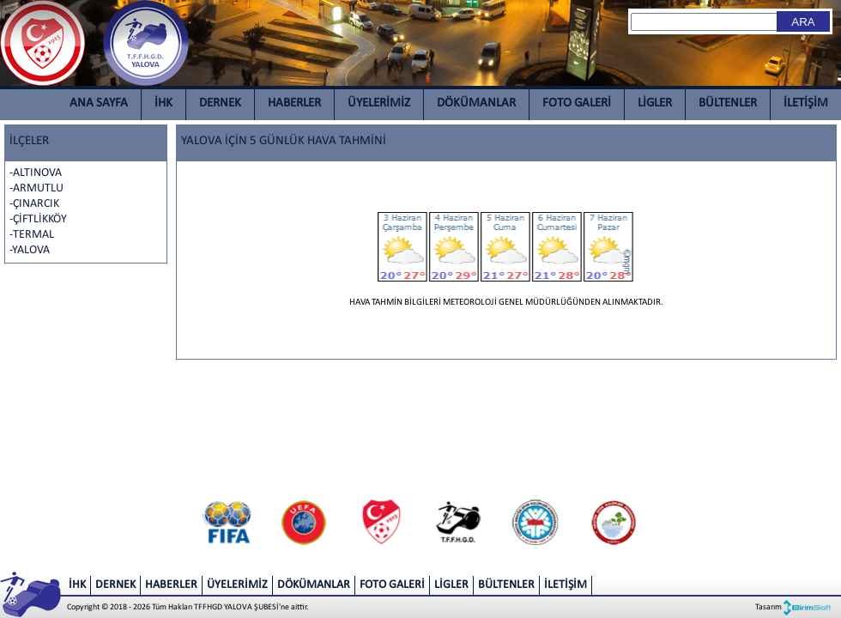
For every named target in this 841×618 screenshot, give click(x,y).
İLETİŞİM (806, 103)
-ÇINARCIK (34, 203)
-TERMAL (31, 234)
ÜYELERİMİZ (379, 103)
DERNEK (220, 103)
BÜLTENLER (728, 103)
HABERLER (294, 103)
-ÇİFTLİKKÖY (38, 219)
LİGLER (655, 103)
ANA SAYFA (99, 103)
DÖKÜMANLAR (476, 103)
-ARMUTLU (36, 188)
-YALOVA (29, 250)
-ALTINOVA (35, 173)
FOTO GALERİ (576, 103)
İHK (163, 103)
